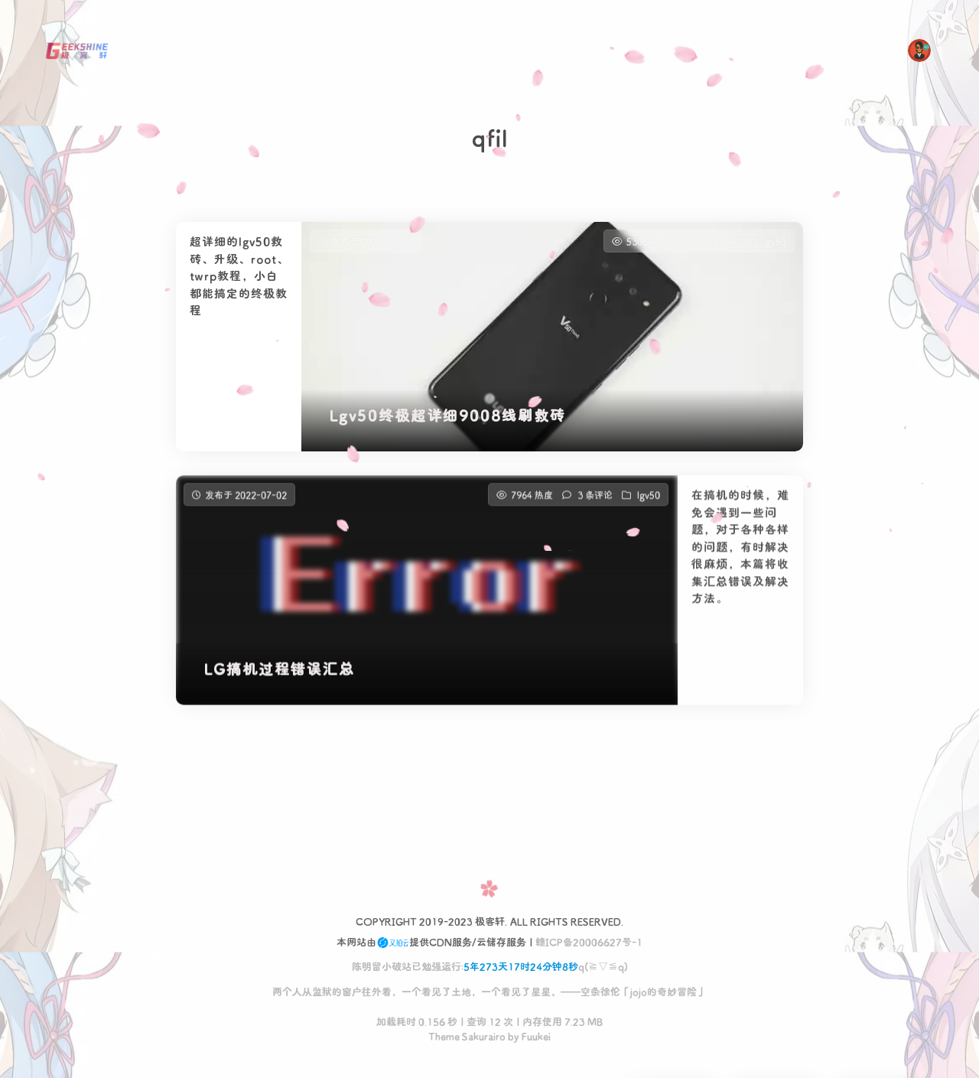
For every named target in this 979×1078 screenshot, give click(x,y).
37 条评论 (718, 241)
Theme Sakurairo (467, 1035)
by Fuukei (528, 1035)
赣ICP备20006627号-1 (588, 941)
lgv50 (774, 241)
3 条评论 (595, 510)
